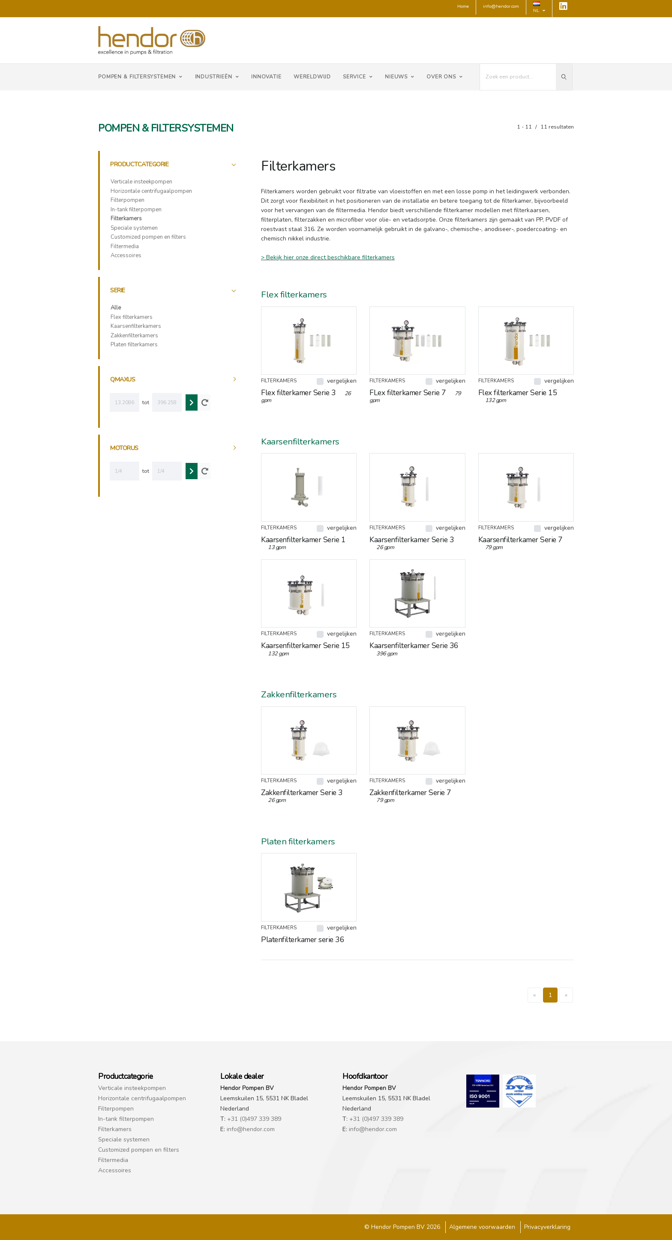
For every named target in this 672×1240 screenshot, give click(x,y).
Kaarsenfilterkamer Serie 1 (303, 542)
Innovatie (266, 76)
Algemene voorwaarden (482, 1227)
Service (358, 76)
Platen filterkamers (134, 344)
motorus (124, 448)
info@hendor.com (251, 1129)
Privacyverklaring (547, 1227)
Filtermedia (125, 246)
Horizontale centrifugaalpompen (151, 191)
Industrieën (217, 76)
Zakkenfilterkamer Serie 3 (302, 795)
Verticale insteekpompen (141, 182)
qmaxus (122, 379)
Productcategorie (139, 164)
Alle (116, 308)
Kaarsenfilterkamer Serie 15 (305, 648)
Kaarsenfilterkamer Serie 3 (411, 542)
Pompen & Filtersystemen (140, 76)
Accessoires (126, 255)
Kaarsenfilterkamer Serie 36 (414, 648)
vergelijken (342, 381)
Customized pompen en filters (148, 237)
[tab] (174, 164)
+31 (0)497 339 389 (254, 1119)
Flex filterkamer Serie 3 (306, 395)
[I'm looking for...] (518, 77)
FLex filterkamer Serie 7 (415, 395)
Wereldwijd (312, 76)
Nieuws (399, 76)
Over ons (444, 76)
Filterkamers (126, 218)
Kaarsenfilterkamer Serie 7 (520, 542)
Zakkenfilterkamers (134, 335)
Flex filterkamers (132, 317)
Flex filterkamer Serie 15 (518, 395)
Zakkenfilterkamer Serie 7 (410, 795)
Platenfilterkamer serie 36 (306, 939)
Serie (117, 290)
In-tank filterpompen (136, 209)
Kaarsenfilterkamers (136, 326)
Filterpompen (127, 200)
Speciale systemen (134, 228)
